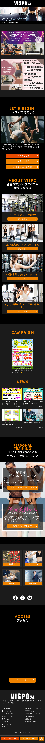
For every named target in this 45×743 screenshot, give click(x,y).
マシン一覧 (7, 711)
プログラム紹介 (9, 714)
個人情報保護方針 (31, 721)
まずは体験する (22, 156)
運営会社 (28, 719)
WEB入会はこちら (9, 738)
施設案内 (7, 708)
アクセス (7, 719)
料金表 (6, 721)
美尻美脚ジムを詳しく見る (23, 526)
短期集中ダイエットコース (34, 708)
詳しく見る (22, 219)
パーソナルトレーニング (33, 714)
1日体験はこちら (29, 738)
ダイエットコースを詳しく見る (22, 487)
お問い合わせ (29, 716)
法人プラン (7, 724)
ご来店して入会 (22, 161)
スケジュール (8, 716)
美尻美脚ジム (29, 711)
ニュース (7, 727)
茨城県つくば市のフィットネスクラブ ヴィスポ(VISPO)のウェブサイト (22, 3)
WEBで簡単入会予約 (22, 167)
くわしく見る (22, 680)
